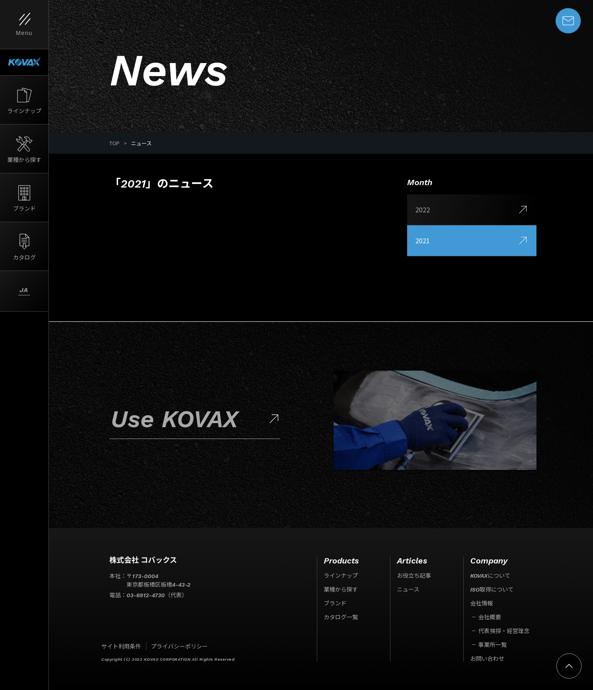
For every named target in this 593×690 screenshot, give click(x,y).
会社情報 (481, 603)
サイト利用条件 (121, 646)
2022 (471, 210)
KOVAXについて (490, 576)
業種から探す (341, 589)
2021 (471, 241)
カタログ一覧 (341, 617)
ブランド (335, 603)
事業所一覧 (492, 645)
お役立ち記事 (414, 576)
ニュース (408, 589)
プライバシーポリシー (179, 646)
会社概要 (489, 617)
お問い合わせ (487, 659)
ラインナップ (341, 576)
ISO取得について (492, 589)
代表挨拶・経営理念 (504, 631)
